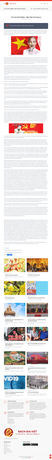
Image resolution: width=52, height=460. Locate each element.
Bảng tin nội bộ (6, 448)
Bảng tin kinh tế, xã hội (8, 452)
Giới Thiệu (6, 447)
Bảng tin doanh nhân (8, 450)
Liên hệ (5, 453)
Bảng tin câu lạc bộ (7, 445)
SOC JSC (31, 456)
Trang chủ (6, 444)
